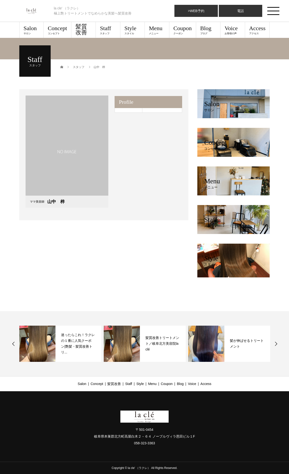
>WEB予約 (196, 11)
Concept (57, 30)
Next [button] (276, 343)
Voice (233, 30)
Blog (208, 30)
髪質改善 (81, 29)
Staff (108, 30)
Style (132, 30)
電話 (240, 11)
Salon (31, 30)
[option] (60, 344)
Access (257, 30)
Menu (157, 30)
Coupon (182, 30)
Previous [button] (13, 343)
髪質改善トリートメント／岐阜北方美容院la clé (162, 343)
